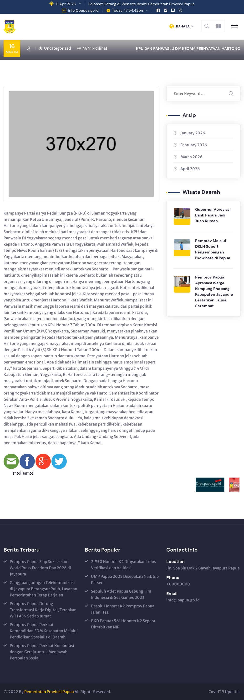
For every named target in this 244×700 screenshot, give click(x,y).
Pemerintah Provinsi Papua (49, 691)
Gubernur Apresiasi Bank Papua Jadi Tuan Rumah (212, 215)
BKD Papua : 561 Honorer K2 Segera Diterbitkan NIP (123, 623)
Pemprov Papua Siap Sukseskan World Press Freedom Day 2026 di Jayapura (40, 567)
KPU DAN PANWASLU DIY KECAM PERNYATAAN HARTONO (188, 48)
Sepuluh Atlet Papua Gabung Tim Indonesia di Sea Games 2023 (121, 594)
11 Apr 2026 (66, 3)
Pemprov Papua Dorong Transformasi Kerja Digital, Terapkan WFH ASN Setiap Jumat (43, 609)
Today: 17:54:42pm (128, 10)
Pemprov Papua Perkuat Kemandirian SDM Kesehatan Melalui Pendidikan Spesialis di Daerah (44, 630)
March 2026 (191, 156)
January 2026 (192, 133)
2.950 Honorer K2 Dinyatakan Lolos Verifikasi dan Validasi (123, 564)
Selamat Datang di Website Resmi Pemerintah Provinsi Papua (141, 3)
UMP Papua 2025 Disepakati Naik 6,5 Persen (125, 579)
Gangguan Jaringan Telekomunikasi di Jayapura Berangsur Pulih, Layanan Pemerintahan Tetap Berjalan (43, 588)
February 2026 (193, 144)
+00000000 (178, 584)
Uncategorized (57, 48)
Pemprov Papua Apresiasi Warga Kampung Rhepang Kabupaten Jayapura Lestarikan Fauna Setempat (214, 291)
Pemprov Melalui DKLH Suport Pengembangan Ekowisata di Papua (212, 249)
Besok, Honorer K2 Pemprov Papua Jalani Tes (122, 609)
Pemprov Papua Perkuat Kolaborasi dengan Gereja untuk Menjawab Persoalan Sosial (42, 651)
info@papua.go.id (83, 10)
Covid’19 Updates (224, 691)
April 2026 (190, 168)
